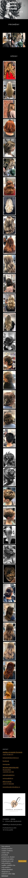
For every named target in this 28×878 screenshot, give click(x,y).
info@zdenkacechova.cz (11, 758)
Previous (5, 40)
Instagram (6, 764)
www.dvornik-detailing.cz (11, 787)
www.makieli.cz (8, 778)
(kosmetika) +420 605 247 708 (10, 770)
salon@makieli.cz (8, 775)
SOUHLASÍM (22, 861)
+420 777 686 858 (8, 784)
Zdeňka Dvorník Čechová (11, 5)
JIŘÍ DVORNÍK (7, 782)
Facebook (6, 761)
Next (22, 40)
